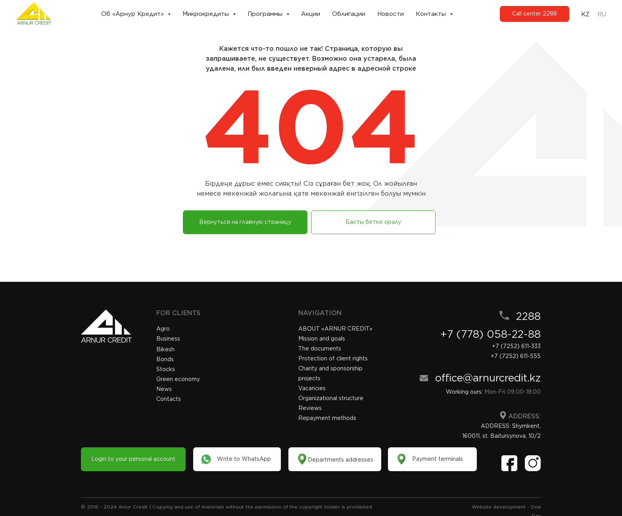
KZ (585, 14)
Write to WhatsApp (244, 459)
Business (168, 338)
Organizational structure (330, 398)
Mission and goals (321, 338)
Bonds (165, 359)
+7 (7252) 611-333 (516, 346)
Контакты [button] (432, 13)
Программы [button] (266, 13)
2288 (528, 316)
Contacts (168, 399)
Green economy (178, 379)
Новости (390, 13)
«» (335, 328)
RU (601, 14)
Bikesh (165, 349)
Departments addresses (340, 459)
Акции (310, 13)
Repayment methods (327, 418)
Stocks (165, 369)
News (164, 389)
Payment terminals (437, 459)
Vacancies (312, 388)
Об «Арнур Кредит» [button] (133, 13)
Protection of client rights (333, 358)
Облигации (348, 13)
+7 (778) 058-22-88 (490, 334)
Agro (163, 328)
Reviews (310, 408)
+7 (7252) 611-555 (516, 356)
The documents (319, 348)
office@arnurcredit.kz (488, 378)
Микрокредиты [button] (206, 13)
